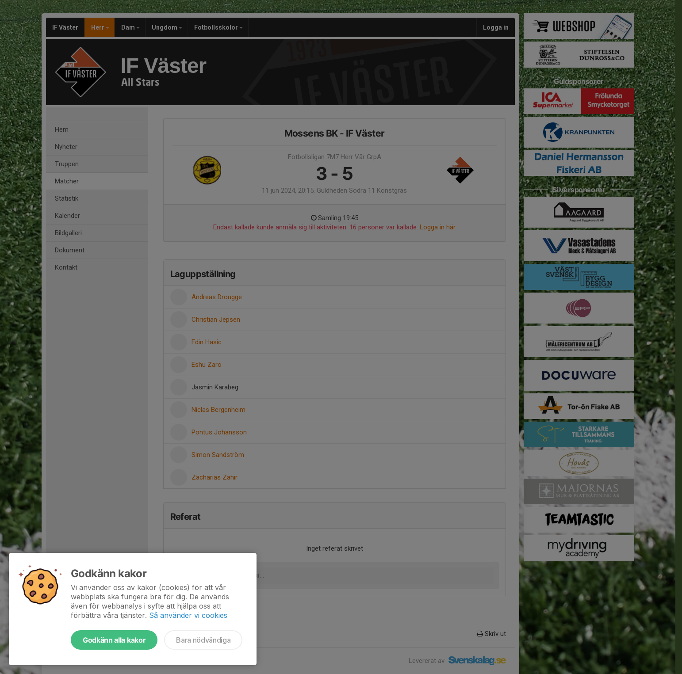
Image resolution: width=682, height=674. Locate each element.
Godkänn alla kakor (114, 640)
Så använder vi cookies (188, 615)
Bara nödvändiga (203, 640)
